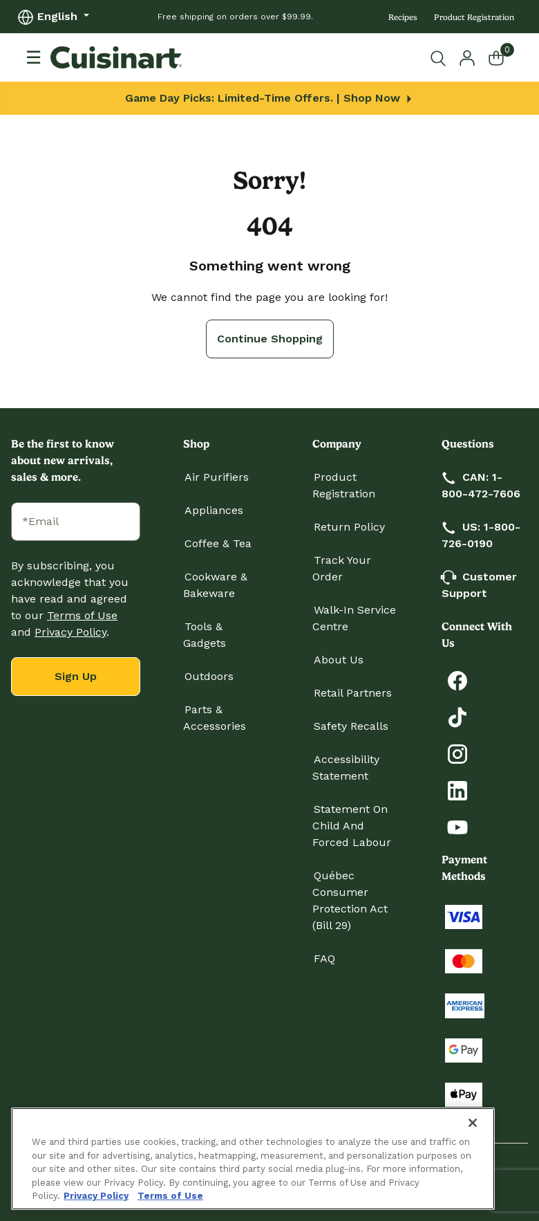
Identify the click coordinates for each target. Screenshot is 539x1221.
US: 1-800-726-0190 (481, 535)
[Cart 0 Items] (504, 57)
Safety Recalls (351, 726)
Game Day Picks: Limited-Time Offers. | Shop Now (270, 97)
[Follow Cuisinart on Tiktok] (457, 716)
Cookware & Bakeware (215, 585)
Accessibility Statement (345, 767)
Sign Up (76, 676)
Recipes (402, 17)
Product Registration (474, 17)
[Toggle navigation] (33, 57)
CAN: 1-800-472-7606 (481, 485)
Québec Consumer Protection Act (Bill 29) (350, 900)
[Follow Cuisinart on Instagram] (457, 753)
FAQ (324, 958)
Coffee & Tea (218, 543)
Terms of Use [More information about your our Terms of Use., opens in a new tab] (170, 1196)
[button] (467, 57)
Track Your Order (341, 568)
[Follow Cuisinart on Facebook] (457, 680)
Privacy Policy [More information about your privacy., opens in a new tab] (96, 1196)
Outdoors (209, 676)
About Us (338, 659)
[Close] (472, 1123)
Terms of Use (82, 615)
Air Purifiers (217, 477)
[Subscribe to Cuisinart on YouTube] (457, 826)
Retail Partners (353, 692)
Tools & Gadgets (204, 635)
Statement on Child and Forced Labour (351, 825)
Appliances (214, 510)
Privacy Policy (70, 632)
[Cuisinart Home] (116, 57)
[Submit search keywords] (441, 58)
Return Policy (349, 526)
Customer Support (479, 585)
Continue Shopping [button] (270, 338)
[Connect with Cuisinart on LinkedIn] (457, 790)
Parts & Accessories (214, 718)
